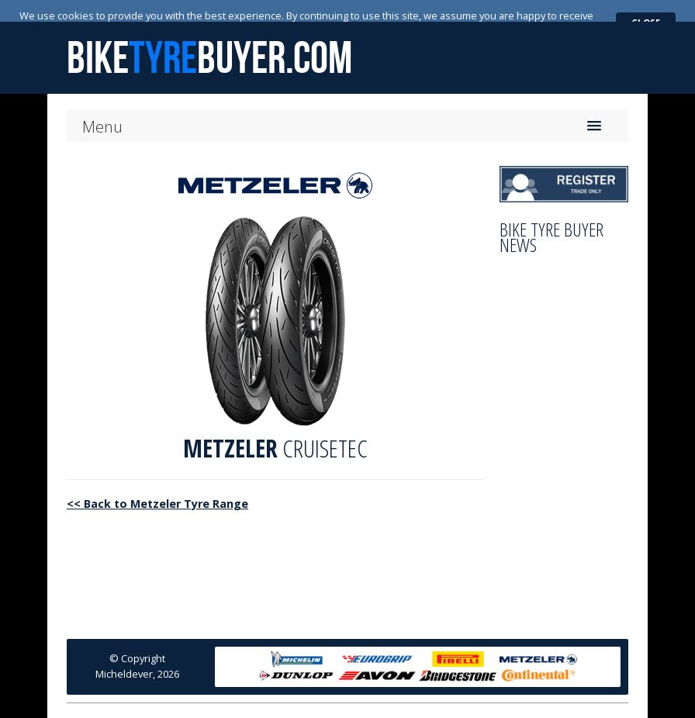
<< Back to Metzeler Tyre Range (157, 482)
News (291, 700)
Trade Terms (484, 700)
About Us (244, 700)
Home (196, 700)
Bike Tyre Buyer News (551, 215)
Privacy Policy (411, 700)
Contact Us (342, 700)
